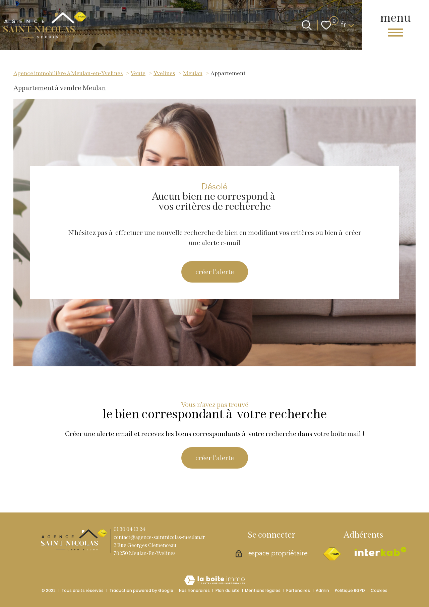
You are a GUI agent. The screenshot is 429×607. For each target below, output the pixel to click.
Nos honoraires (194, 590)
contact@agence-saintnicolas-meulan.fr (159, 537)
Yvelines (164, 73)
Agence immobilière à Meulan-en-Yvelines (68, 73)
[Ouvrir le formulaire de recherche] (306, 25)
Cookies (379, 590)
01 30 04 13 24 (129, 529)
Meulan (192, 73)
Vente (138, 73)
